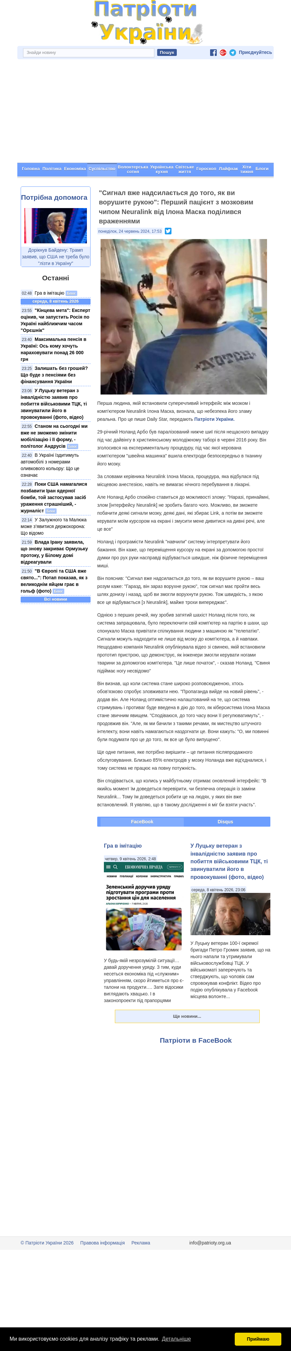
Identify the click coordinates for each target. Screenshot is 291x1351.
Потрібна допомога (54, 197)
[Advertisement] (145, 112)
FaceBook (142, 821)
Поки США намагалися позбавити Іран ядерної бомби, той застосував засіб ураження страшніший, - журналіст (54, 497)
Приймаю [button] (258, 1339)
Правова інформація (102, 1242)
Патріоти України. (214, 419)
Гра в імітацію (49, 293)
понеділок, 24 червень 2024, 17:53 (129, 231)
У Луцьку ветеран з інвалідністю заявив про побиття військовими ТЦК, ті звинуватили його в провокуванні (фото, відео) (54, 404)
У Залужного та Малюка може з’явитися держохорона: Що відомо (54, 526)
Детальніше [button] (176, 1339)
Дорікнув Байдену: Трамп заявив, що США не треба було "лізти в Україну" (56, 256)
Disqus (225, 821)
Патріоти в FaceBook (196, 1040)
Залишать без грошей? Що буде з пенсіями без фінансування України (54, 375)
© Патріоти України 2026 (47, 1242)
